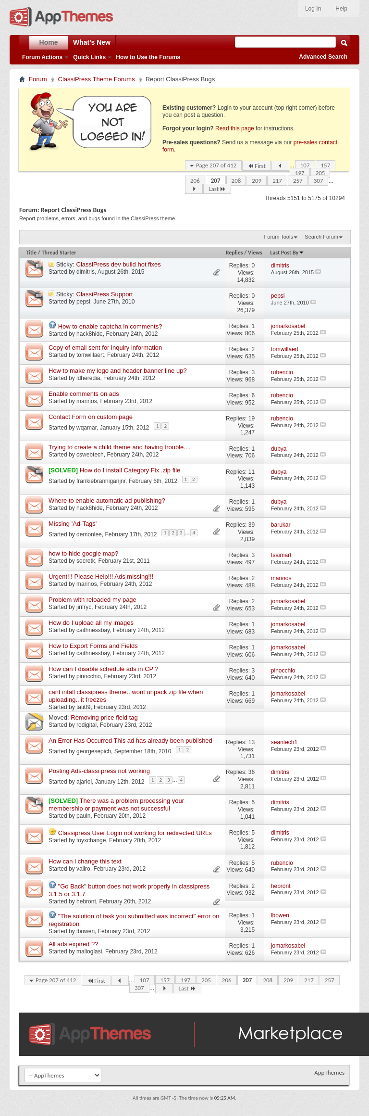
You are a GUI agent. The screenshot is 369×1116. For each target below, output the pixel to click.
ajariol (84, 781)
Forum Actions (42, 57)
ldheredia (88, 378)
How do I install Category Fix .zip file (130, 470)
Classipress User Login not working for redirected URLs (135, 833)
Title (31, 252)
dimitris (85, 271)
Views (255, 252)
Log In (313, 8)
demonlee (89, 534)
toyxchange (91, 840)
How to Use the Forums (148, 57)
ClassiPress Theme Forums (96, 79)
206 (195, 180)
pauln (83, 815)
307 (318, 180)
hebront (86, 901)
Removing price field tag (104, 717)
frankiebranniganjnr (100, 481)
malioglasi (89, 951)
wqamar (86, 427)
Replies (234, 252)
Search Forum (321, 237)
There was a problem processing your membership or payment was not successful (116, 804)
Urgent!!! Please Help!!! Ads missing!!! (101, 576)
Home (48, 42)
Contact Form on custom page (91, 416)
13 (251, 742)
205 (320, 173)
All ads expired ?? (73, 944)
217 (277, 180)
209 (256, 180)
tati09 (83, 707)
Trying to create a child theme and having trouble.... (120, 447)
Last (217, 188)
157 (326, 165)
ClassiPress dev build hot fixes (118, 264)
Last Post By (287, 252)
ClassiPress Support (104, 294)
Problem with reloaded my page (92, 599)
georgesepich (93, 751)
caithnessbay (93, 630)
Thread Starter (59, 252)
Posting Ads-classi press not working (99, 770)
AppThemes (329, 1072)
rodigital (86, 725)
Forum (38, 79)
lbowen (85, 931)
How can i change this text (85, 861)
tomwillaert (90, 355)
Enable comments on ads (84, 393)
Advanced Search (323, 56)
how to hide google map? (83, 553)
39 (251, 524)
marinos (86, 401)
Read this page (234, 128)
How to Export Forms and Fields (93, 645)
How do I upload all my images (91, 622)
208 (236, 180)
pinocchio (88, 676)
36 (251, 772)
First (256, 165)
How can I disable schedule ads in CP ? (104, 668)
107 (305, 165)
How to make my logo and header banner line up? (118, 370)
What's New (92, 42)
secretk (85, 561)
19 (251, 418)
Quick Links (89, 57)
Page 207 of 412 (216, 165)
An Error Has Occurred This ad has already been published (130, 740)
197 (300, 173)
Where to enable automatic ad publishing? (107, 500)
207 (216, 180)
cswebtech (90, 454)
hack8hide (89, 333)
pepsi (83, 301)
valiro (83, 868)
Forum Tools (278, 237)
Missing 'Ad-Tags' (73, 523)
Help (341, 8)
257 (298, 180)
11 (251, 472)
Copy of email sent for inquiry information (105, 347)
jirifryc (83, 607)
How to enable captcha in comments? (110, 326)
